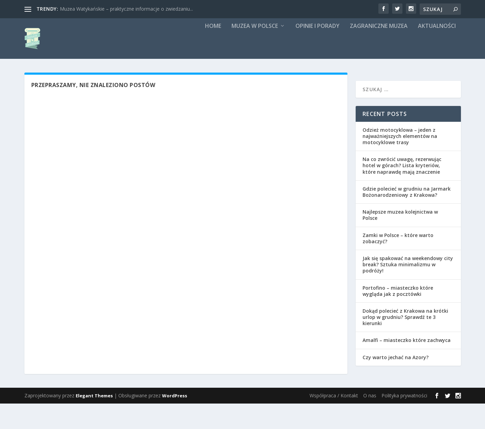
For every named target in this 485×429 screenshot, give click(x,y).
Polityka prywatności (404, 421)
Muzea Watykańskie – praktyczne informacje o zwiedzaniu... (126, 9)
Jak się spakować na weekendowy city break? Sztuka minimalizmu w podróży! (408, 289)
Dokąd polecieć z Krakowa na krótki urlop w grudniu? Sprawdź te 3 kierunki (405, 342)
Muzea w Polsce (254, 52)
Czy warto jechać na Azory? (396, 382)
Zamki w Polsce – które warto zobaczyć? (398, 263)
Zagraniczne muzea (379, 52)
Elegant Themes (94, 421)
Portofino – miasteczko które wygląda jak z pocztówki (398, 316)
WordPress (174, 421)
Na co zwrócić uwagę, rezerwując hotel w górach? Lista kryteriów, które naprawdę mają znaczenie (402, 191)
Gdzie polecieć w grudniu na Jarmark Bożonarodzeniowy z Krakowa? (407, 217)
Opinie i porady (317, 52)
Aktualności (437, 52)
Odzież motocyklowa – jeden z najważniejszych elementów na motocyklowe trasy (400, 161)
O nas (369, 421)
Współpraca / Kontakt (334, 421)
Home (213, 52)
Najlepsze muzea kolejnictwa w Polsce (400, 240)
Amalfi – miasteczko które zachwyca (407, 366)
